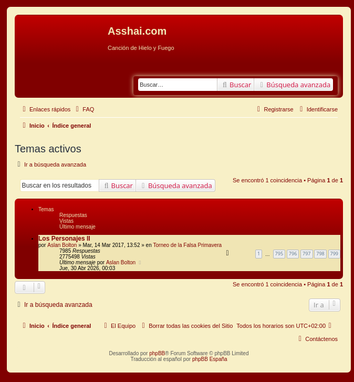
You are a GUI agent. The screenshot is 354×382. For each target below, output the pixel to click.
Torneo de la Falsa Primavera (187, 245)
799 (334, 253)
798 (320, 253)
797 (306, 253)
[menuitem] (83, 109)
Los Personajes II (64, 238)
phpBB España (209, 359)
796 (293, 253)
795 (279, 253)
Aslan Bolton (62, 245)
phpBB (157, 353)
